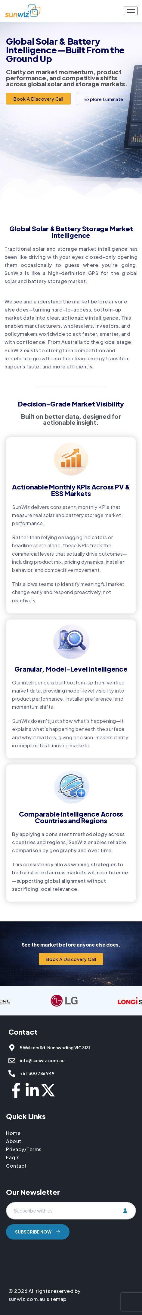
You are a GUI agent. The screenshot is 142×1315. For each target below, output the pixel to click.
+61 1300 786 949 (37, 1073)
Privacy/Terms (24, 1149)
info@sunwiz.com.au (42, 1060)
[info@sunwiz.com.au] (11, 1060)
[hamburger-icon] (130, 11)
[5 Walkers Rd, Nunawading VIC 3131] (11, 1047)
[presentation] (51, 1257)
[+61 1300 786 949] (11, 1073)
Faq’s (13, 1157)
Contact (16, 1166)
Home (14, 1133)
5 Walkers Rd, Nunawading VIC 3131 (55, 1047)
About (13, 1141)
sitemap (56, 1299)
